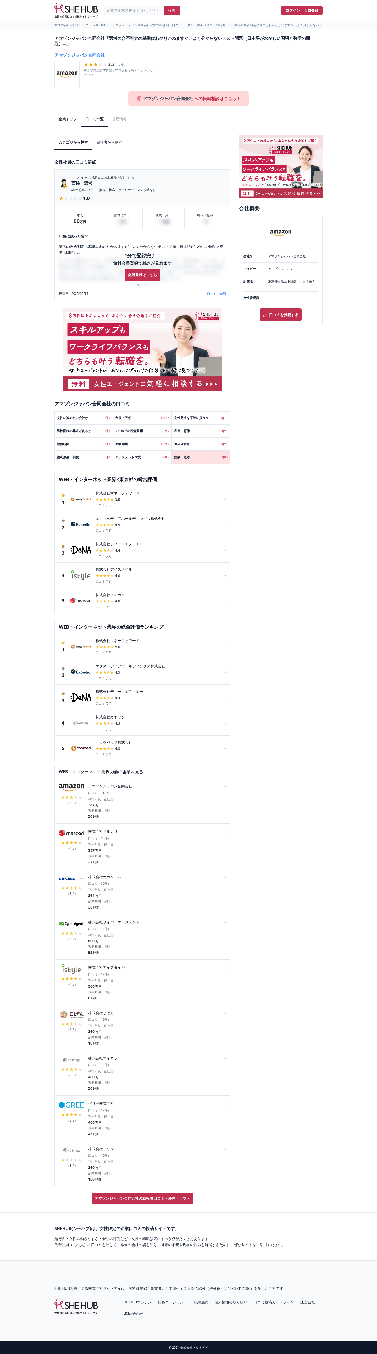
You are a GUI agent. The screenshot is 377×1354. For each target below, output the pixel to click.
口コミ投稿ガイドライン (274, 1301)
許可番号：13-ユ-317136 (229, 1288)
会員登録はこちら (142, 274)
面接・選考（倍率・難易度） (207, 25)
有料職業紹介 (140, 1288)
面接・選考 (81, 183)
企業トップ (68, 118)
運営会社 (307, 1301)
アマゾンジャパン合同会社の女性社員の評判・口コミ (102, 177)
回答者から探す (109, 142)
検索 (171, 10)
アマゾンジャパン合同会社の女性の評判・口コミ (146, 25)
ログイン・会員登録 (301, 10)
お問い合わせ (132, 1313)
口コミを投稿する (280, 314)
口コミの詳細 (216, 293)
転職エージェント (172, 1301)
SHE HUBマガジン (136, 1301)
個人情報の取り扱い (230, 1301)
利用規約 (200, 1301)
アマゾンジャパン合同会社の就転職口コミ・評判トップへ (142, 1198)
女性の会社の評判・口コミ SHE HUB (80, 25)
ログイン (142, 285)
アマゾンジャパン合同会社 (79, 55)
